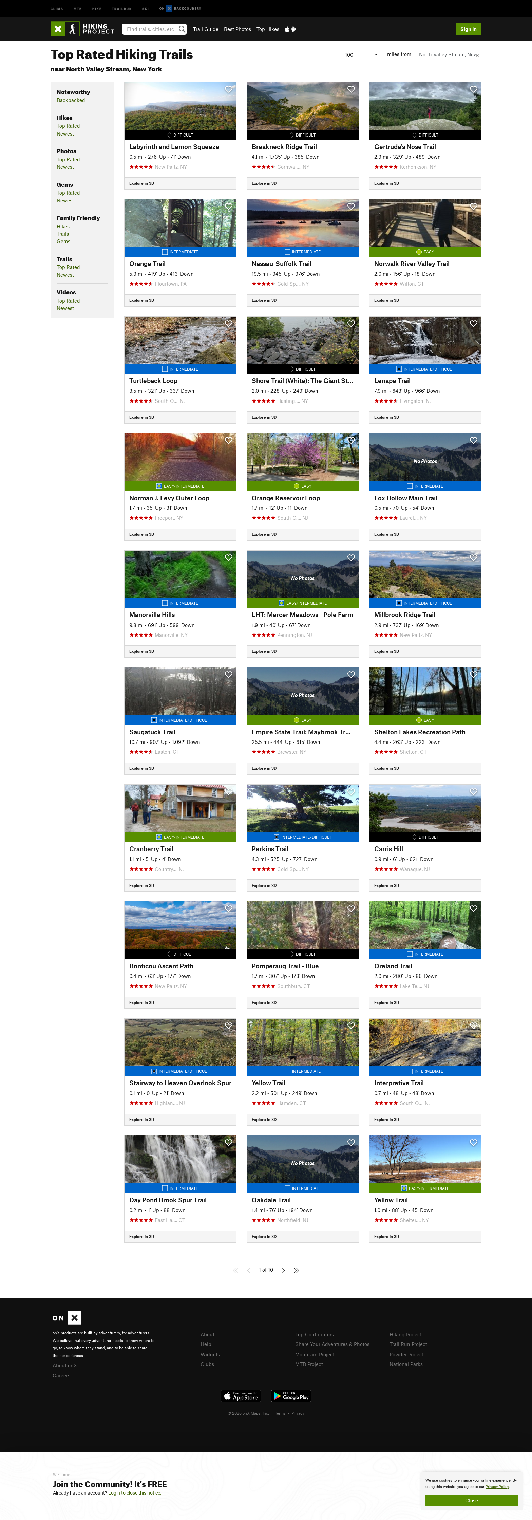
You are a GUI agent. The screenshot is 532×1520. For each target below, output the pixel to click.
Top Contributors (314, 1334)
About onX (65, 1365)
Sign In (468, 29)
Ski (145, 8)
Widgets (210, 1354)
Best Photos (237, 29)
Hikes (63, 226)
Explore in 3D (141, 183)
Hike (97, 8)
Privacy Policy (497, 1487)
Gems (63, 241)
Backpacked (71, 100)
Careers (61, 1375)
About (207, 1334)
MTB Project (309, 1364)
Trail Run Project (408, 1344)
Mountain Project (315, 1354)
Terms (280, 1413)
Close (471, 1500)
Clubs (207, 1364)
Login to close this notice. (135, 1493)
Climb (57, 8)
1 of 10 (266, 1270)
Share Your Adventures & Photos (332, 1344)
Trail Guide (205, 29)
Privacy (297, 1413)
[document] (471, 1491)
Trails (63, 234)
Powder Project (407, 1354)
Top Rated (68, 126)
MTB (78, 8)
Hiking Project (406, 1334)
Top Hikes (267, 29)
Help (206, 1344)
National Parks (406, 1364)
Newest (65, 133)
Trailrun (122, 8)
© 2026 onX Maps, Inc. (248, 1413)
